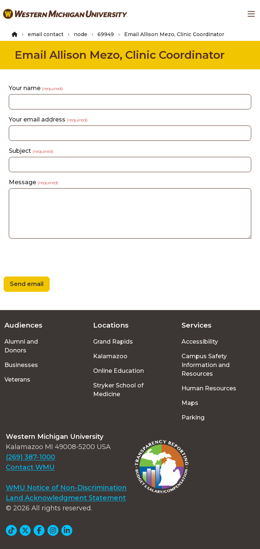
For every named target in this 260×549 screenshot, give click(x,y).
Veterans (17, 379)
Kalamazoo (110, 356)
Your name (36, 88)
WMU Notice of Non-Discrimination (66, 488)
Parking (192, 417)
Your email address (48, 119)
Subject (31, 150)
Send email (26, 284)
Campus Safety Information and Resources (205, 365)
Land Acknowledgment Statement (66, 498)
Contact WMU (30, 467)
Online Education (118, 370)
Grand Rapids (113, 341)
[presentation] (55, 258)
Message (33, 182)
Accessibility (199, 341)
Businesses (21, 365)
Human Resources (208, 388)
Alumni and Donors (21, 346)
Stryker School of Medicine (118, 390)
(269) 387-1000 (30, 457)
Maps (189, 402)
